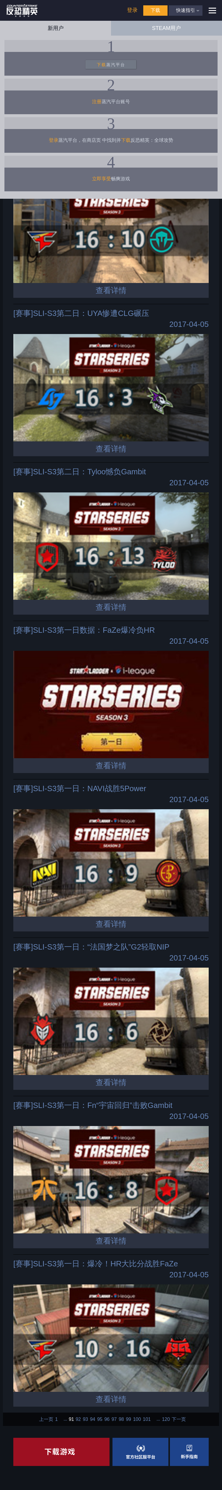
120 (166, 1419)
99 (128, 1419)
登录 (132, 10)
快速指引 (185, 10)
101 (147, 1419)
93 (85, 1419)
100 (137, 1419)
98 (121, 1419)
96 (107, 1419)
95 (99, 1419)
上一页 (46, 1419)
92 (78, 1419)
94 (92, 1419)
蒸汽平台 (111, 64)
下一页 (179, 1419)
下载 (155, 10)
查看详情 (111, 290)
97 (114, 1419)
